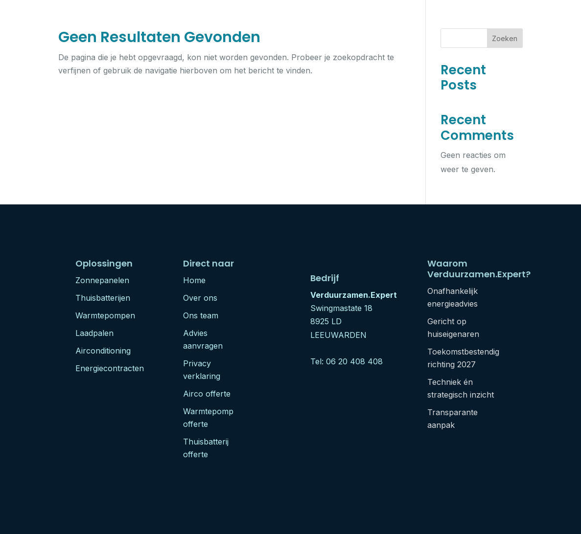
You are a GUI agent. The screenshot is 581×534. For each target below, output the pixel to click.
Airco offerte (207, 394)
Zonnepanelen (102, 280)
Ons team (200, 315)
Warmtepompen (105, 315)
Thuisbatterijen (102, 298)
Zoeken (504, 38)
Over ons (200, 298)
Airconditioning (103, 351)
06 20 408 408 (354, 361)
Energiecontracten (109, 368)
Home (194, 280)
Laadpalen (94, 333)
